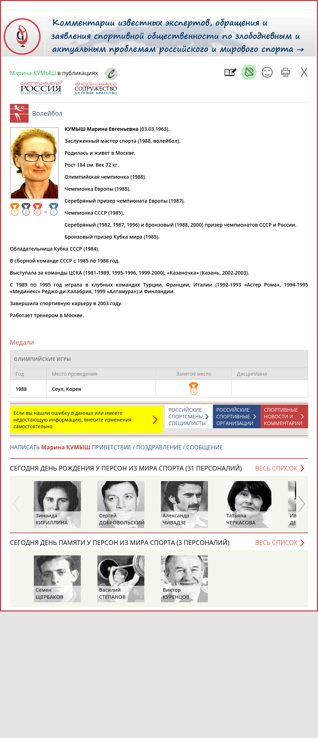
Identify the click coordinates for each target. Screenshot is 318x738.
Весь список (276, 471)
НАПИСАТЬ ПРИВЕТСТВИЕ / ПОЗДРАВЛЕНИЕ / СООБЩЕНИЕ (116, 451)
